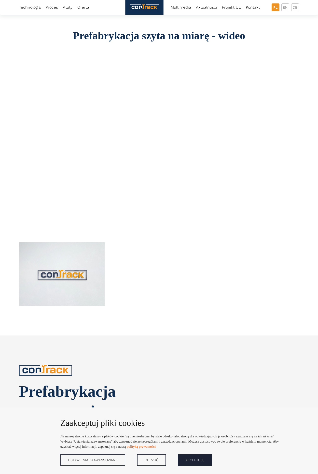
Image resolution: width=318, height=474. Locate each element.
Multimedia (181, 7)
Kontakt (253, 7)
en (285, 7)
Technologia (30, 7)
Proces (52, 7)
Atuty (67, 7)
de (295, 7)
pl (275, 7)
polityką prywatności (141, 446)
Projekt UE (231, 7)
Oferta (83, 7)
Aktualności (206, 7)
